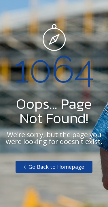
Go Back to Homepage (54, 166)
